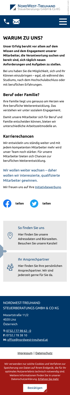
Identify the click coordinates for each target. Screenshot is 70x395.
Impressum (25, 353)
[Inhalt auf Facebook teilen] (16, 203)
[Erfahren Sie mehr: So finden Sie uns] (35, 235)
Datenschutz (43, 353)
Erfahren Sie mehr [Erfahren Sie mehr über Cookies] (48, 379)
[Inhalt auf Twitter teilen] (43, 203)
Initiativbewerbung (48, 187)
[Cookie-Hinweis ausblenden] (35, 388)
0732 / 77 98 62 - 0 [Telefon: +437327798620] (18, 331)
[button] (6, 21)
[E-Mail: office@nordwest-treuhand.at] (16, 21)
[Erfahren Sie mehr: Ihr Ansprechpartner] (35, 267)
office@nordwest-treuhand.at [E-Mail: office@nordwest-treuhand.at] (27, 340)
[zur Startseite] (35, 7)
